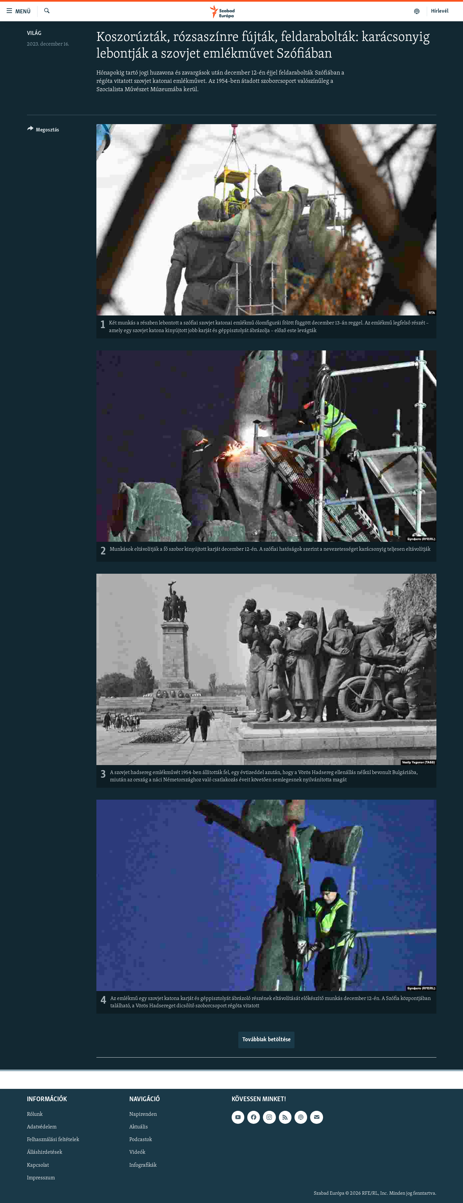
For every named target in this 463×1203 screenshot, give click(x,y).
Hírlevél (439, 11)
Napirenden (143, 1114)
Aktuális (138, 1127)
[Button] (43, 131)
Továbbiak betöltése (266, 1040)
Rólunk (35, 1114)
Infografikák (143, 1165)
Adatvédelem (42, 1127)
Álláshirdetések (44, 1152)
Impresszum (41, 1177)
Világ (34, 33)
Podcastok (140, 1139)
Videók (137, 1152)
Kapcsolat (38, 1165)
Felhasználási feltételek (53, 1139)
